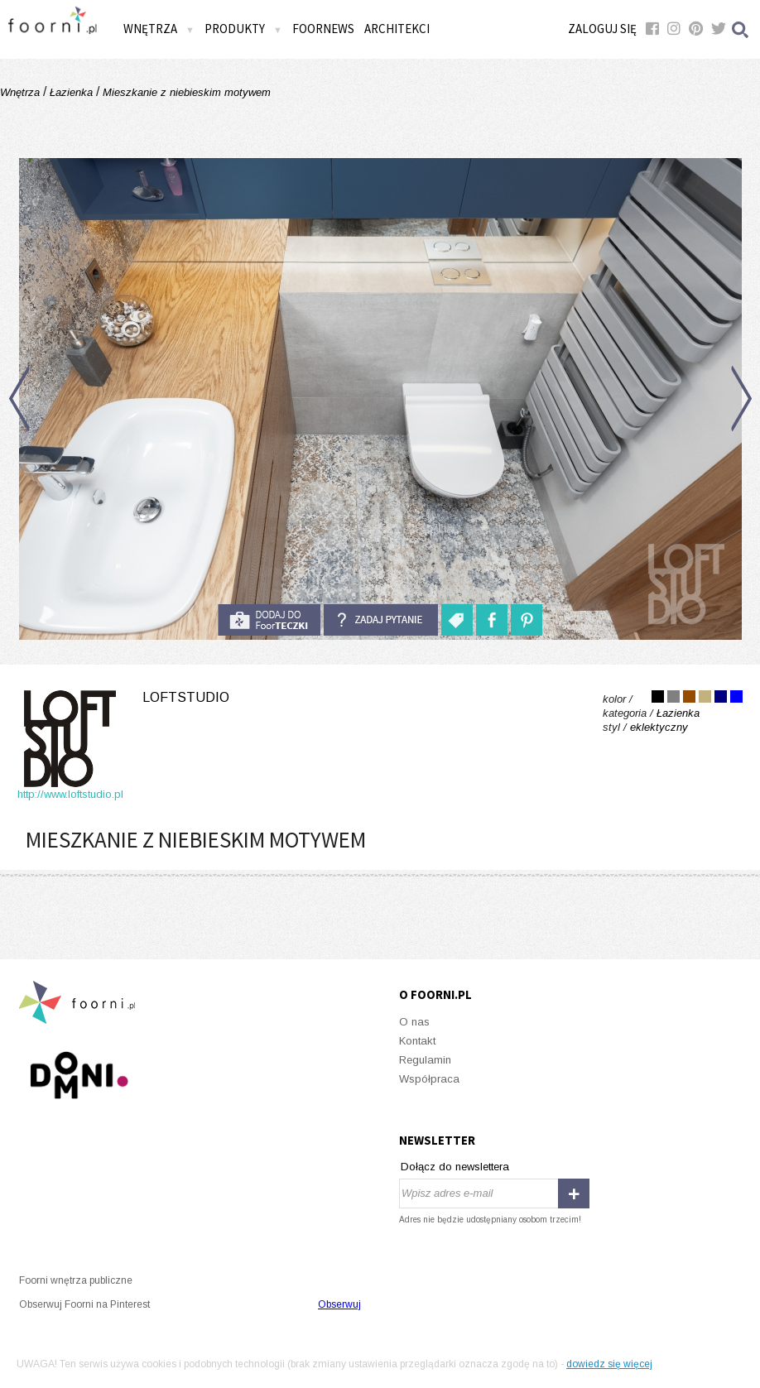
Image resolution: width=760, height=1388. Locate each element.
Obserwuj (339, 1304)
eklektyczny (659, 727)
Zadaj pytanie (381, 620)
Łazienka (71, 92)
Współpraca (429, 1079)
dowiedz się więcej (609, 1364)
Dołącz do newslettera (455, 1166)
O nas (414, 1022)
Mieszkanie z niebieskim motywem (185, 92)
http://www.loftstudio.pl (70, 794)
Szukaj (741, 29)
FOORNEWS (323, 28)
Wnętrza (159, 28)
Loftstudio (185, 697)
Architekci (397, 28)
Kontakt (417, 1041)
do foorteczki (269, 620)
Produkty (243, 28)
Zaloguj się (602, 28)
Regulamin (425, 1060)
